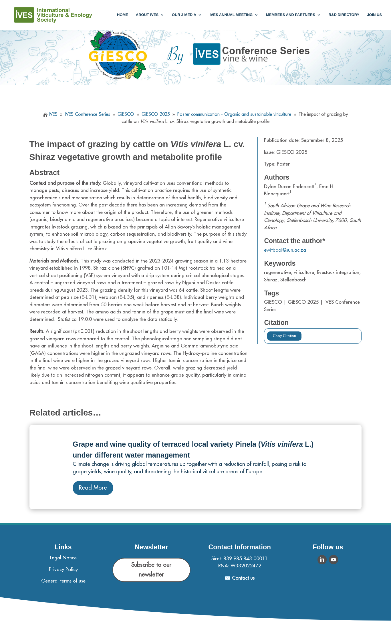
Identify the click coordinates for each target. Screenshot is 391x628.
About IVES (147, 15)
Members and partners (290, 15)
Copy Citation (284, 336)
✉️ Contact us (240, 578)
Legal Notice (63, 557)
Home (122, 15)
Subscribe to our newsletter (151, 570)
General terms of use (63, 581)
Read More (93, 488)
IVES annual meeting (231, 15)
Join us (374, 15)
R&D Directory (344, 15)
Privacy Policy (63, 569)
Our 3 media (184, 15)
